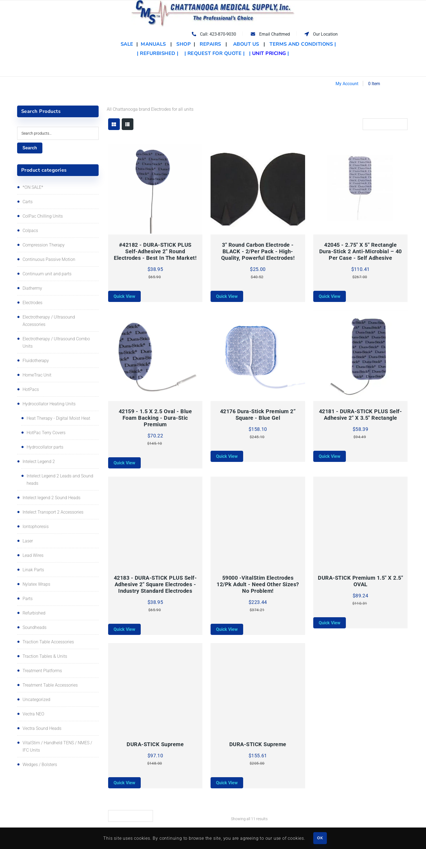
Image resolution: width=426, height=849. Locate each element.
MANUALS (153, 44)
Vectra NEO (33, 714)
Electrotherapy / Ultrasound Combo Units (56, 342)
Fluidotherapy (36, 360)
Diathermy (32, 288)
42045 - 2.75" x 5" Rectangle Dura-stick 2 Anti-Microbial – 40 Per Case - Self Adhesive (360, 251)
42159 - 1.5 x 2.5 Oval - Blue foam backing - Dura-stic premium (155, 418)
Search (30, 148)
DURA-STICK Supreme (155, 744)
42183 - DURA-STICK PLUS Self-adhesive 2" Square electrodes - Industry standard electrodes (155, 584)
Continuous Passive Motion (49, 259)
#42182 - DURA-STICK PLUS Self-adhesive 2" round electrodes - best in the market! (155, 251)
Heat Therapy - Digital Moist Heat (58, 418)
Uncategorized (36, 699)
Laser (28, 541)
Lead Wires (33, 555)
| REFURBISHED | (157, 53)
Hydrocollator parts (45, 447)
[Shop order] (385, 124)
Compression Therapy (44, 245)
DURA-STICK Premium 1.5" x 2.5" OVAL (360, 581)
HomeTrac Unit (37, 375)
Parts (28, 598)
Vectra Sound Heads (42, 728)
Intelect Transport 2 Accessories (53, 512)
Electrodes (32, 302)
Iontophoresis (36, 526)
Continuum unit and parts (47, 273)
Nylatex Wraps (36, 584)
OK (320, 838)
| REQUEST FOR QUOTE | (214, 53)
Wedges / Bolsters (40, 764)
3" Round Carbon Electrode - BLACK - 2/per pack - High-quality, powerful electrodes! (258, 251)
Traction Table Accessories (48, 641)
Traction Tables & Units (45, 656)
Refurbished (34, 613)
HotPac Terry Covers (46, 432)
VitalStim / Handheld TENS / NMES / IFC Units (57, 746)
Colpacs (30, 230)
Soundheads (34, 627)
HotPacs (31, 389)
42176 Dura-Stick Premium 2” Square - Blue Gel (258, 414)
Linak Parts (33, 569)
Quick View (124, 296)
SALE (128, 44)
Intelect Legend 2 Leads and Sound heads (60, 479)
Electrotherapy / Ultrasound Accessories (49, 320)
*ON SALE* (33, 187)
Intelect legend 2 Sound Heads (51, 497)
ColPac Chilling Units (43, 216)
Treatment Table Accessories (50, 685)
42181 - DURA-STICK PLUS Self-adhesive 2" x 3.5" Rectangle (360, 414)
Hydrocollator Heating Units (49, 403)
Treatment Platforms (42, 670)
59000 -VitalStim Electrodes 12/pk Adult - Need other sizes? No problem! (258, 584)
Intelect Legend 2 (39, 461)
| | (269, 53)
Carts (28, 201)
